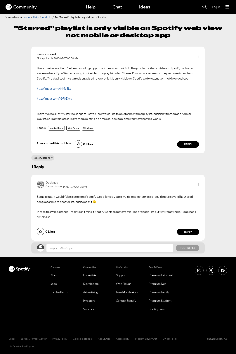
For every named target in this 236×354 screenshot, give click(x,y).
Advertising (90, 292)
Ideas (144, 7)
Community (21, 7)
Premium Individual (161, 275)
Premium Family (159, 292)
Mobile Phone (56, 128)
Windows (88, 128)
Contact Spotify (126, 301)
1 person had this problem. (54, 143)
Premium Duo (157, 284)
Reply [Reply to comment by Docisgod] (188, 232)
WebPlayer (73, 128)
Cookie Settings (82, 338)
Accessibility (122, 338)
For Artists (89, 275)
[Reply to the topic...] (109, 248)
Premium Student (160, 301)
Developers (90, 284)
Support (121, 275)
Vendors (88, 309)
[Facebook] (222, 270)
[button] (198, 56)
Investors (89, 301)
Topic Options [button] (41, 158)
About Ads (104, 338)
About (55, 275)
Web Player (123, 284)
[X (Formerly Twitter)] (210, 270)
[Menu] (227, 7)
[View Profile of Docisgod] (52, 182)
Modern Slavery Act (146, 338)
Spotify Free (157, 309)
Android (46, 17)
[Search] (204, 7)
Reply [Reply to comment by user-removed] (188, 144)
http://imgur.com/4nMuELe (54, 89)
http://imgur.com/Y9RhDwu (54, 98)
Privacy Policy (59, 338)
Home (26, 17)
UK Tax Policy (170, 338)
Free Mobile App (127, 292)
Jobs (54, 284)
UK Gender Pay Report (21, 346)
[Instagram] (199, 270)
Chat (117, 7)
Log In (216, 7)
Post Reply (187, 248)
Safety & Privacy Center (34, 338)
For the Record (60, 292)
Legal (12, 338)
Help (91, 7)
